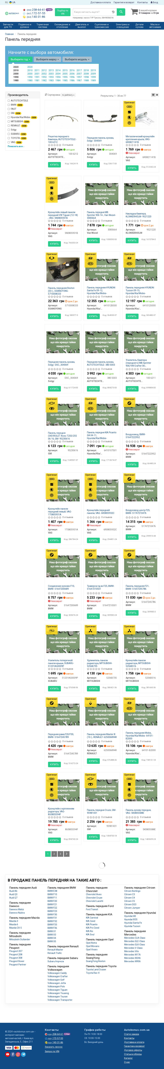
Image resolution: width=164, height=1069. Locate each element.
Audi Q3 (13, 894)
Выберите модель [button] (77, 59)
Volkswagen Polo (56, 986)
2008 (86, 73)
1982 (44, 80)
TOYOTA (17, 138)
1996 (72, 77)
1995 (65, 77)
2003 (51, 73)
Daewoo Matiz (16, 909)
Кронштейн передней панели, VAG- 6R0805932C (100, 511)
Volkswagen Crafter (58, 976)
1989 (93, 80)
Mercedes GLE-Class (134, 941)
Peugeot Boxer (16, 961)
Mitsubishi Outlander (19, 939)
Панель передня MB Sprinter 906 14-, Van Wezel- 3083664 (101, 215)
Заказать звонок (53, 1047)
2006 (72, 73)
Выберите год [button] (20, 59)
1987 (79, 80)
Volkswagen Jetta (57, 983)
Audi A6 (13, 891)
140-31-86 (34, 16)
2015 (65, 70)
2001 (37, 73)
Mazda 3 (13, 921)
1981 (37, 80)
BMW (15, 104)
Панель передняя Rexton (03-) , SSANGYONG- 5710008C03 (61, 291)
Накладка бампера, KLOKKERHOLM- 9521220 (138, 215)
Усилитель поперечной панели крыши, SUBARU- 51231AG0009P (61, 663)
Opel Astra (91, 943)
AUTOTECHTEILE (18, 100)
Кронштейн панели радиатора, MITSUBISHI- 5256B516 (138, 663)
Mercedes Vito (131, 951)
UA (12, 2)
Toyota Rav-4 (92, 973)
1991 (37, 77)
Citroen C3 (129, 894)
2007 (79, 73)
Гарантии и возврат (134, 1046)
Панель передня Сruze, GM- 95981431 (101, 811)
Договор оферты (133, 1050)
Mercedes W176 (132, 954)
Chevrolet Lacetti (94, 901)
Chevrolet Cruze (94, 897)
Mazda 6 (13, 924)
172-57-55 (34, 13)
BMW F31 (52, 918)
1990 (30, 77)
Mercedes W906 (132, 961)
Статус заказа (131, 1034)
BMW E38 (52, 891)
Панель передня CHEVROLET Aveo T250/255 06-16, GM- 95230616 (62, 436)
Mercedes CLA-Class (134, 938)
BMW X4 (52, 938)
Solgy (12, 129)
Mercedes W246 (132, 958)
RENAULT (17, 125)
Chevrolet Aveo (94, 894)
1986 (72, 80)
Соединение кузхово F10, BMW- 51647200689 (61, 587)
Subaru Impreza (56, 961)
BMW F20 (52, 901)
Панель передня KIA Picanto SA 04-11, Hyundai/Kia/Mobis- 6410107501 (101, 436)
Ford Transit (92, 909)
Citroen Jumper (132, 908)
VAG (15, 142)
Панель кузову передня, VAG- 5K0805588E (138, 811)
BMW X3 (52, 934)
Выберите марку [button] (47, 59)
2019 (93, 70)
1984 (58, 80)
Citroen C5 (129, 901)
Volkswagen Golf (56, 979)
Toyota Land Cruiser (96, 969)
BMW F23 (52, 911)
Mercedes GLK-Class (134, 944)
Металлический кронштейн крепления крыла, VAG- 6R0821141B (140, 139)
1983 (51, 80)
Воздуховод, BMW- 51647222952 (136, 436)
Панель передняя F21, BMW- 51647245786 (137, 587)
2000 (30, 73)
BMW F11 (52, 897)
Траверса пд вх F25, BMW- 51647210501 (100, 587)
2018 (86, 70)
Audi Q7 (13, 897)
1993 (51, 77)
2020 (30, 67)
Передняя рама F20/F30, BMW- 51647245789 (61, 735)
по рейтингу (68, 95)
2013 (51, 70)
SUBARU (17, 134)
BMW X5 (52, 941)
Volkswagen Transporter (60, 1000)
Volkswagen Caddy (57, 973)
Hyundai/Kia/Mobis (22, 117)
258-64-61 (34, 9)
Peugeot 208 (15, 954)
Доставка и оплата (100, 2)
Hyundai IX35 (130, 919)
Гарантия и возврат (124, 2)
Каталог (128, 1058)
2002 (44, 73)
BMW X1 (52, 931)
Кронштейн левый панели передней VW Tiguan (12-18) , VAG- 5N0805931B (63, 215)
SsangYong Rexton (95, 961)
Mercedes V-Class (133, 948)
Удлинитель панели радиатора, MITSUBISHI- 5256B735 (99, 663)
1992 (44, 77)
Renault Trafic (55, 953)
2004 (58, 73)
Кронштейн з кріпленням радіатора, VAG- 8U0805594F (61, 811)
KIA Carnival (92, 917)
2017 (79, 70)
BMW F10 (52, 894)
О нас (127, 1062)
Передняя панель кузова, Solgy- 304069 (100, 139)
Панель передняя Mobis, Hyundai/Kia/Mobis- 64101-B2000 (139, 736)
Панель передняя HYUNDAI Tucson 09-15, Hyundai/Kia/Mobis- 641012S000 (140, 291)
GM (14, 113)
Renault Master (55, 949)
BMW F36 (52, 928)
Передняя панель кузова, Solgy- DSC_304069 (61, 363)
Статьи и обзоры (133, 1054)
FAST (12, 109)
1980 (30, 80)
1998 (86, 77)
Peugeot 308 (15, 958)
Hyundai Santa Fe (133, 923)
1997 (79, 77)
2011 (37, 70)
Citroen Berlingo (132, 891)
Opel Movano (92, 946)
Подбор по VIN (62, 12)
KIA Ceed (90, 921)
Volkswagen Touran (58, 996)
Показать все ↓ (16, 146)
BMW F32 (52, 921)
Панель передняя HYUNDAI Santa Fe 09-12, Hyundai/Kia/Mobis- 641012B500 (101, 291)
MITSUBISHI (19, 121)
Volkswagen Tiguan (57, 990)
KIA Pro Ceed (92, 927)
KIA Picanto (92, 924)
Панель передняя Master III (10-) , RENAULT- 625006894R (102, 735)
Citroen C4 (129, 897)
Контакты (142, 2)
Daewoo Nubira (17, 912)
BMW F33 (52, 924)
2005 (65, 73)
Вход (154, 2)
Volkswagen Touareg (58, 993)
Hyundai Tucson (132, 926)
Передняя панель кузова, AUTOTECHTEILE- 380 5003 (101, 363)
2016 (72, 70)
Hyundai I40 (130, 916)
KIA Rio (89, 931)
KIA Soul (90, 934)
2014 (58, 70)
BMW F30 (52, 914)
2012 (44, 70)
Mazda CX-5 (15, 927)
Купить (54, 164)
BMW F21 (52, 904)
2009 (93, 73)
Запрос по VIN (52, 1051)
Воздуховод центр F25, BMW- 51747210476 (138, 511)
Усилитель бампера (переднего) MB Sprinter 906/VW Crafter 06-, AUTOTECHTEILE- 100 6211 (140, 364)
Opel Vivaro (92, 949)
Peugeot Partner (17, 964)
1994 (58, 77)
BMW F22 (52, 908)
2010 (30, 70)
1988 (86, 80)
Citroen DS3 (130, 904)
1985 (65, 80)
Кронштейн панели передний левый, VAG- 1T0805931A (60, 511)
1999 (93, 77)
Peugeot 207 (15, 951)
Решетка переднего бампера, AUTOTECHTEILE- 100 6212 (62, 139)
